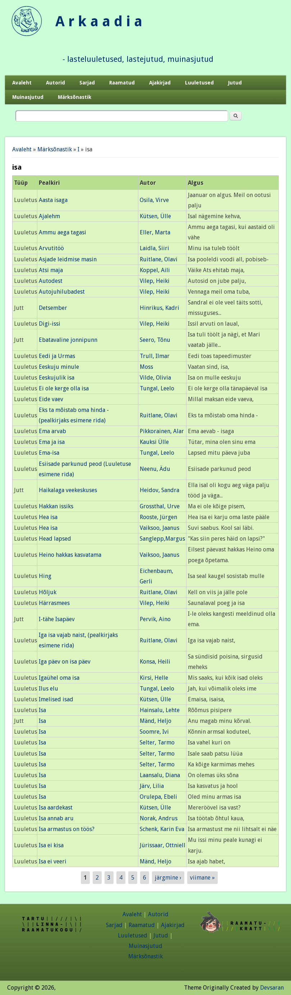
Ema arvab (52, 431)
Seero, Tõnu (155, 339)
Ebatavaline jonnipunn (68, 339)
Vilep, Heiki (155, 281)
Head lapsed (55, 538)
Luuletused (199, 83)
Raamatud (122, 83)
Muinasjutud (27, 97)
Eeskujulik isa (56, 377)
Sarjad (87, 83)
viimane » (202, 877)
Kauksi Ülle (154, 442)
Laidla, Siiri (154, 248)
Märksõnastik (74, 97)
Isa (42, 710)
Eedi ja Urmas (57, 356)
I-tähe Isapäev (57, 619)
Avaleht (22, 83)
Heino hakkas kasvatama (70, 554)
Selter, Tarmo (157, 742)
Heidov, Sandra (159, 490)
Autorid (55, 83)
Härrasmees (54, 603)
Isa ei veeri (52, 861)
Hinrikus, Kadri (159, 307)
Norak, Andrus (158, 818)
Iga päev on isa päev (65, 661)
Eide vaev (51, 399)
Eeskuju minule (59, 366)
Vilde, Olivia (155, 377)
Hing (45, 576)
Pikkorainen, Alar (162, 431)
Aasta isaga (53, 200)
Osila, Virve (154, 200)
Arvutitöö (51, 248)
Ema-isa (49, 452)
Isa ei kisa (51, 845)
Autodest (51, 281)
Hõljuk (47, 592)
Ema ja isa (52, 442)
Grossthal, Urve (160, 506)
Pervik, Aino (155, 619)
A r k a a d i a (98, 21)
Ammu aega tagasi (62, 232)
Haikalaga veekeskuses (68, 490)
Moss (146, 366)
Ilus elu (48, 688)
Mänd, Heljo (155, 720)
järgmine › (168, 877)
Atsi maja (51, 270)
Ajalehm (49, 216)
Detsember (53, 307)
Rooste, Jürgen (158, 517)
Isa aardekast (56, 807)
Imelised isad (56, 699)
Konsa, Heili (155, 661)
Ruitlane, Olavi (158, 259)
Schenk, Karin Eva (162, 829)
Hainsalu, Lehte (160, 710)
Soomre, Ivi (154, 731)
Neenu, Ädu (155, 469)
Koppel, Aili (155, 270)
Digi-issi (49, 323)
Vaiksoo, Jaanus (159, 527)
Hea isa (48, 517)
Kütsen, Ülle (155, 216)
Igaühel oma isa (59, 677)
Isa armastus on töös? (66, 829)
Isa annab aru (56, 818)
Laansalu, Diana (160, 775)
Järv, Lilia (152, 786)
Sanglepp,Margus (162, 538)
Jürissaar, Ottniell (162, 845)
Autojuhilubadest (62, 291)
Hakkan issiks (56, 506)
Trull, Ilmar (155, 356)
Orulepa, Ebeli (158, 796)
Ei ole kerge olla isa (64, 388)
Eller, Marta (155, 232)
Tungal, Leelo (157, 388)
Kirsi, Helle (154, 677)
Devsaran (272, 987)
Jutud (235, 83)
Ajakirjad (160, 83)
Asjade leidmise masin (68, 259)
